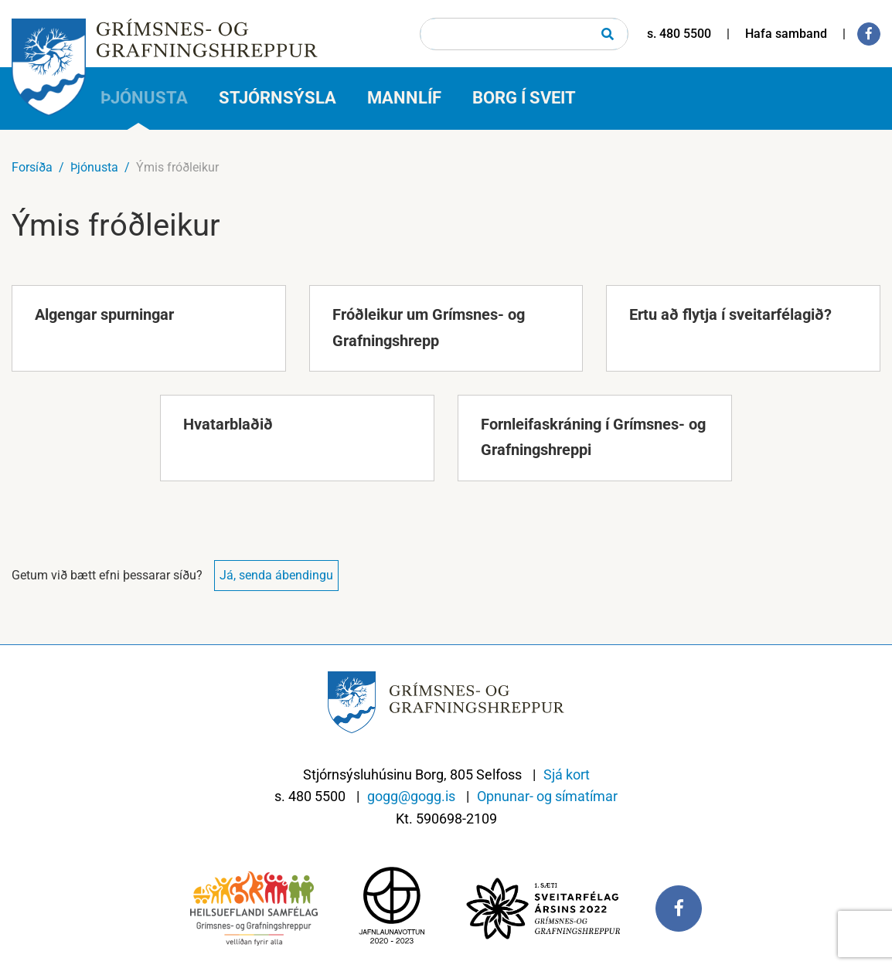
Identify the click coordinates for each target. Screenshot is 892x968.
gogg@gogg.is (411, 796)
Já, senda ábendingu (276, 575)
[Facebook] (868, 34)
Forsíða (32, 167)
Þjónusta (94, 167)
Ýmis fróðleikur (177, 167)
